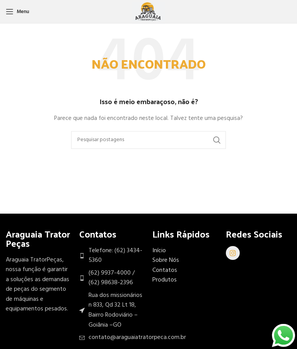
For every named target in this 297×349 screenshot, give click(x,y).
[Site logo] (148, 11)
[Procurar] (148, 140)
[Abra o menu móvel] (17, 11)
